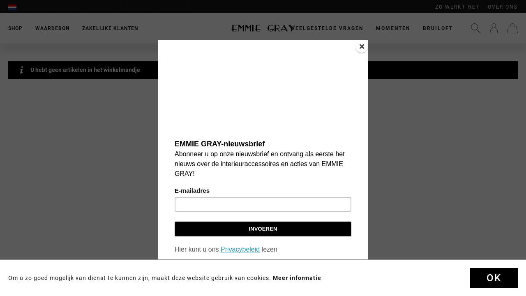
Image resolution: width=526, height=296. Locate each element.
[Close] (361, 46)
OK (494, 278)
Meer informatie (297, 278)
